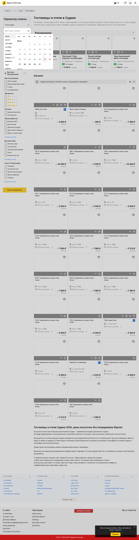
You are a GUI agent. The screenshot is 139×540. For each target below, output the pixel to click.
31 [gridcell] (40, 64)
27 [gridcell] (20, 64)
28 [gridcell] (25, 64)
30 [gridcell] (35, 64)
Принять (115, 534)
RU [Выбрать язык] (116, 3)
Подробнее (118, 530)
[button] (125, 3)
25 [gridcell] (45, 59)
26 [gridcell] (50, 59)
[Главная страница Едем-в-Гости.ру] (12, 3)
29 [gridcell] (30, 64)
